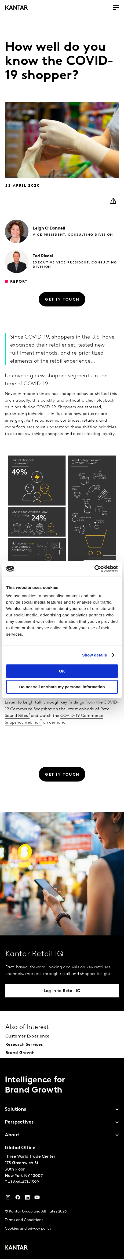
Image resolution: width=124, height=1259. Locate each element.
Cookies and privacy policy (28, 1229)
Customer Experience (27, 1036)
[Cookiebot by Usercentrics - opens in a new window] (94, 568)
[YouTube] (27, 1198)
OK (62, 671)
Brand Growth (20, 1053)
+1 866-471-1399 (23, 1182)
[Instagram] (8, 1198)
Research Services (24, 1045)
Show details (94, 655)
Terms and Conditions (24, 1220)
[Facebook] (17, 1198)
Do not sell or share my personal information (62, 687)
